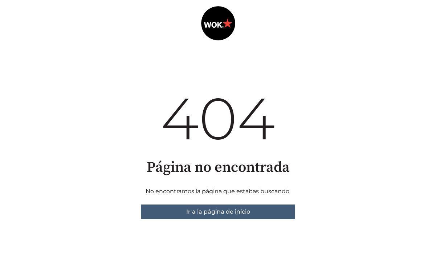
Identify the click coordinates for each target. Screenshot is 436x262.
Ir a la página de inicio (218, 211)
